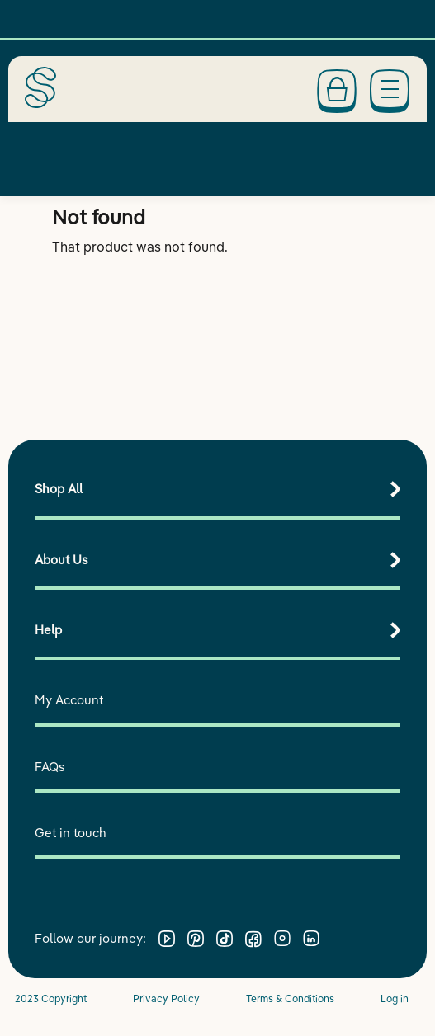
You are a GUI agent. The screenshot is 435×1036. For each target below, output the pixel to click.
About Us (61, 559)
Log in (395, 998)
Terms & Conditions (290, 998)
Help (48, 630)
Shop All (59, 489)
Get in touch (70, 833)
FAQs (50, 767)
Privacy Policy (166, 998)
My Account (69, 700)
